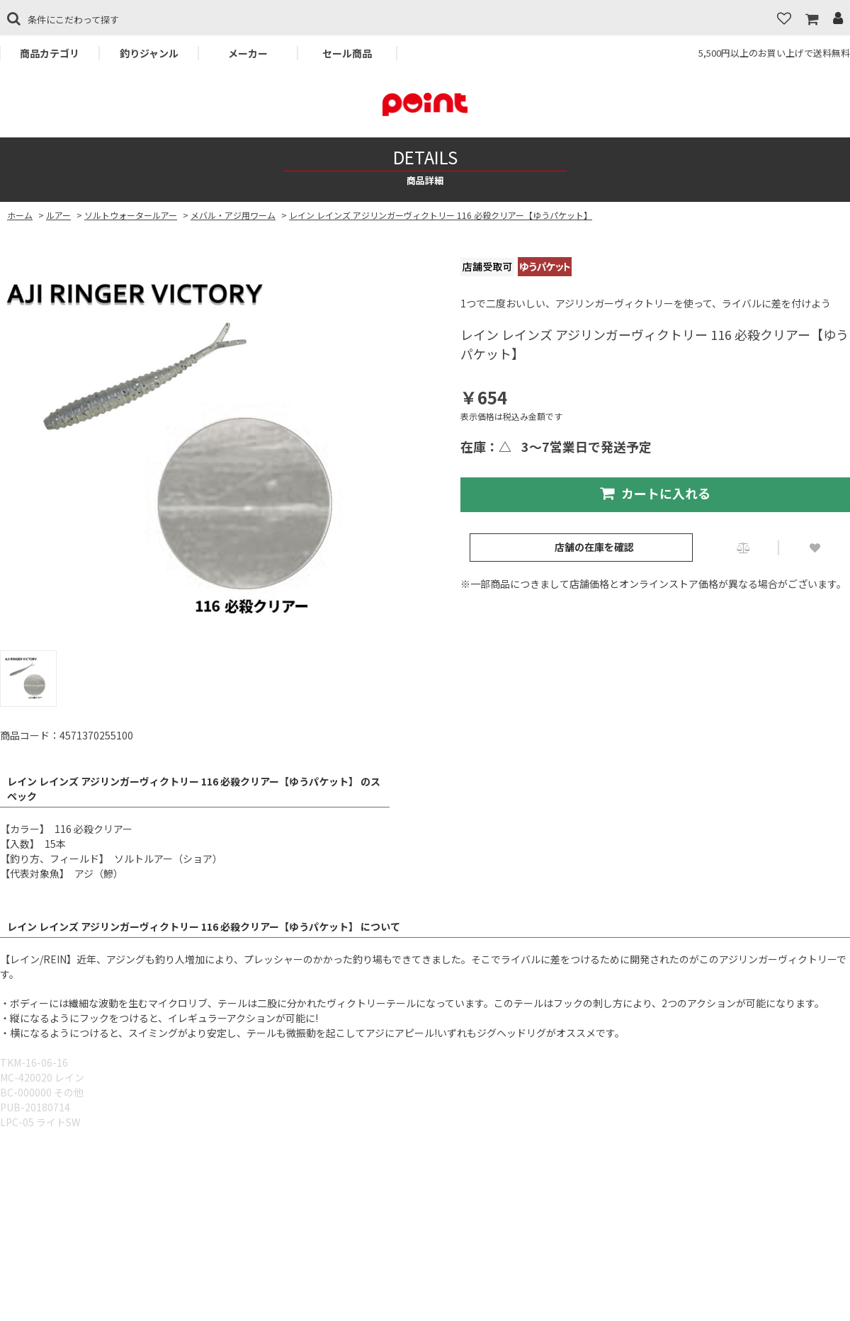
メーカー (248, 53)
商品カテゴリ (49, 53)
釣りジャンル (149, 53)
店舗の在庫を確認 (594, 547)
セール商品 (347, 53)
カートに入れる (655, 493)
